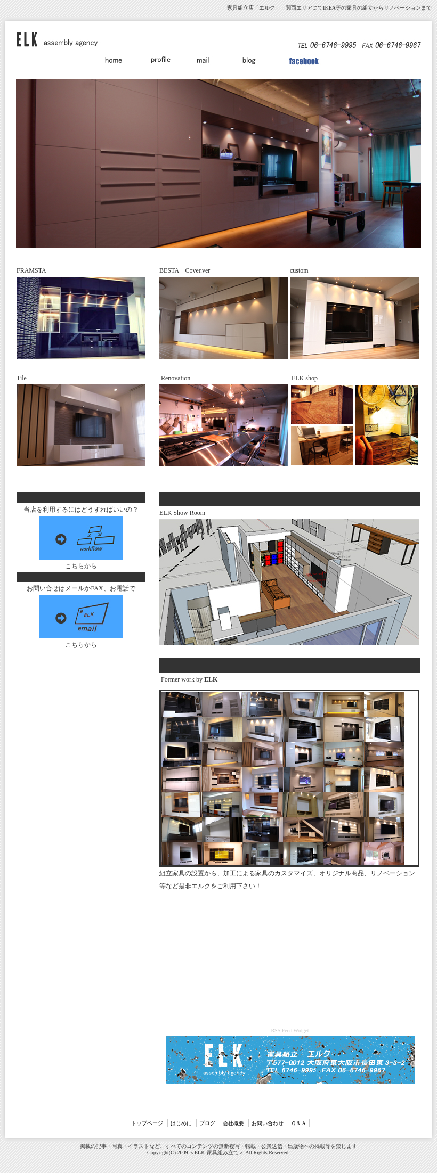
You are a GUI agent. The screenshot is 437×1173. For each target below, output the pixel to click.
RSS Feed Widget (290, 1030)
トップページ (147, 1123)
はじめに (181, 1123)
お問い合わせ (268, 1123)
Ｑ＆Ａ (298, 1123)
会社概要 (233, 1123)
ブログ (207, 1123)
